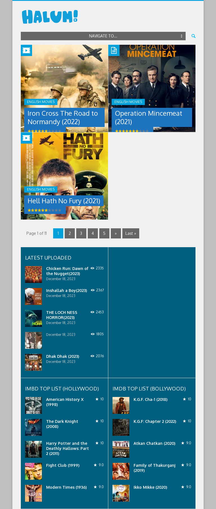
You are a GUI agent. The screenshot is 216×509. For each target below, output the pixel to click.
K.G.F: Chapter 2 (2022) (155, 421)
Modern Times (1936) (66, 487)
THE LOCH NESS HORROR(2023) (61, 315)
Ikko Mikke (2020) (150, 487)
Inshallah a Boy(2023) (66, 290)
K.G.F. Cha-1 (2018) (150, 399)
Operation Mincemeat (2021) (148, 117)
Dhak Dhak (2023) (62, 356)
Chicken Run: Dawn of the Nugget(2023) (67, 271)
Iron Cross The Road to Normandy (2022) (63, 117)
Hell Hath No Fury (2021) (64, 200)
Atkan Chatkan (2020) (154, 443)
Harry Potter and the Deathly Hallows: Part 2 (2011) (67, 448)
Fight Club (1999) (62, 465)
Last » (130, 233)
